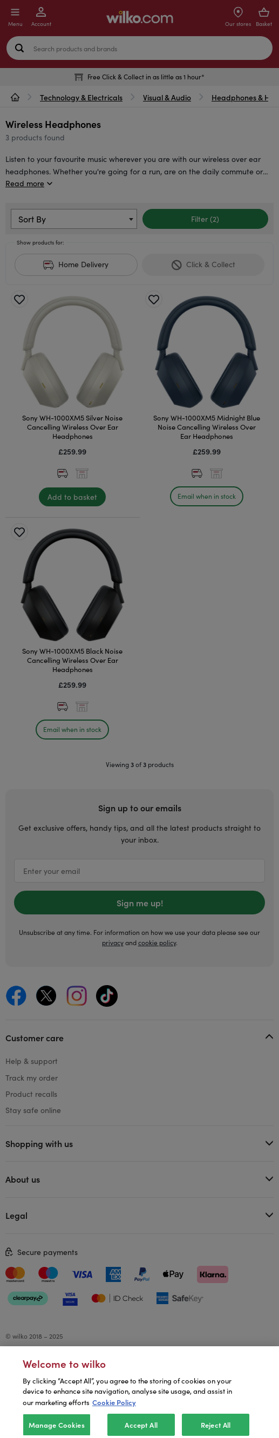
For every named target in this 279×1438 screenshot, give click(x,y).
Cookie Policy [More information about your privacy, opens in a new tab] (114, 1419)
